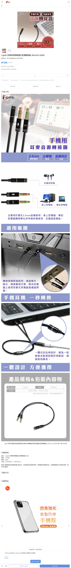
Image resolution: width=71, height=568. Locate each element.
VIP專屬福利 (4, 548)
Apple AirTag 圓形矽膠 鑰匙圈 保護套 (56, 510)
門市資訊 (26, 541)
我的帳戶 (15, 541)
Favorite (5, 80)
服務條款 (22, 548)
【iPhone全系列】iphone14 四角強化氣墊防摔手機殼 (13, 510)
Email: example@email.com (8, 532)
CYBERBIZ (34, 562)
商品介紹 (12, 86)
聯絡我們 (10, 541)
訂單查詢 (20, 541)
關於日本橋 (4, 541)
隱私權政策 (16, 548)
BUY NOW (55, 566)
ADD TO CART (24, 566)
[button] (69, 504)
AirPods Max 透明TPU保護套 (34, 509)
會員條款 (10, 548)
